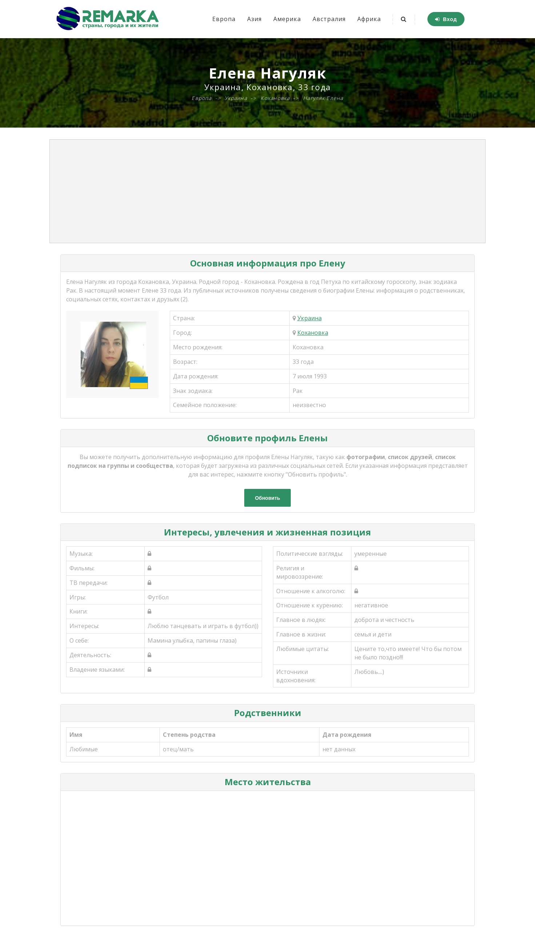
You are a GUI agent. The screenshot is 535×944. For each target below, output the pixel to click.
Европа (224, 19)
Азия (254, 19)
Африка (369, 19)
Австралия (329, 19)
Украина (309, 318)
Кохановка (312, 333)
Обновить (267, 498)
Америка (287, 19)
